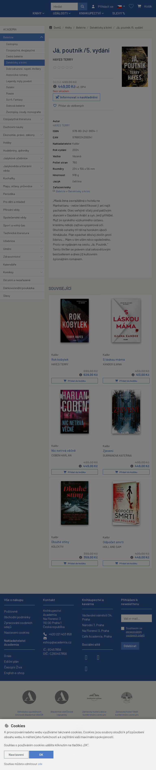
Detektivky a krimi (16, 64)
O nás (7, 656)
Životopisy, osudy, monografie (23, 113)
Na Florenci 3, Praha (95, 630)
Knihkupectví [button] (90, 14)
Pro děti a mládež (14, 203)
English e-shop (14, 673)
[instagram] (98, 657)
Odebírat (130, 646)
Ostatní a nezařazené (16, 281)
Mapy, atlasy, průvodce (17, 187)
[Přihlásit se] (102, 7)
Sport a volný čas (14, 226)
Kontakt (49, 600)
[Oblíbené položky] (131, 7)
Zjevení (108, 452)
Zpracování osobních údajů (18, 625)
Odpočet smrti (113, 543)
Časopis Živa (13, 667)
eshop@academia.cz (57, 640)
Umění (7, 250)
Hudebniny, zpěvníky (16, 152)
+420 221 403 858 (57, 634)
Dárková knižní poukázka (18, 289)
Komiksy (8, 273)
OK (41, 754)
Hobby (7, 144)
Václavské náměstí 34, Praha (97, 617)
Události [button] (60, 14)
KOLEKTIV (57, 547)
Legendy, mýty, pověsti (19, 82)
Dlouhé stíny (60, 542)
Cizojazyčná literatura (17, 120)
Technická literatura (16, 234)
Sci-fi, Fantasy (14, 101)
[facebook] (86, 657)
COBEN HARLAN (61, 456)
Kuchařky (9, 179)
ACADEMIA (10, 30)
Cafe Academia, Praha (97, 636)
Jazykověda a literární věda (17, 170)
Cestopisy (12, 45)
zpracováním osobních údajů (135, 633)
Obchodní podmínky (17, 617)
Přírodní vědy (11, 211)
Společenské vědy (14, 218)
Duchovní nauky (13, 128)
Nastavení (16, 754)
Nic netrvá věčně (63, 451)
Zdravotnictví (11, 258)
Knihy (68, 29)
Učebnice (9, 242)
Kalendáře (9, 266)
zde (40, 764)
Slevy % (118, 14)
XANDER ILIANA (112, 365)
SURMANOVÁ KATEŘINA (117, 456)
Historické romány (17, 76)
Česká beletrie (14, 57)
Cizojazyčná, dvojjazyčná (20, 51)
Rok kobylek (59, 360)
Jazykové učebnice (15, 159)
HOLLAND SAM (112, 547)
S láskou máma (114, 360)
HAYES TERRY (63, 61)
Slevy (6, 297)
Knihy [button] (37, 14)
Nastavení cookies (16, 632)
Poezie (10, 95)
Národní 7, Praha (93, 625)
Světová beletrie (15, 107)
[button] (121, 7)
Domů (55, 29)
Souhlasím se (135, 631)
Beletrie (8, 38)
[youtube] (86, 668)
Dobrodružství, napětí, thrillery (23, 70)
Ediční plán (11, 661)
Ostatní (10, 88)
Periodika (9, 195)
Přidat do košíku (75, 382)
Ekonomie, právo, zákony (19, 136)
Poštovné (10, 611)
